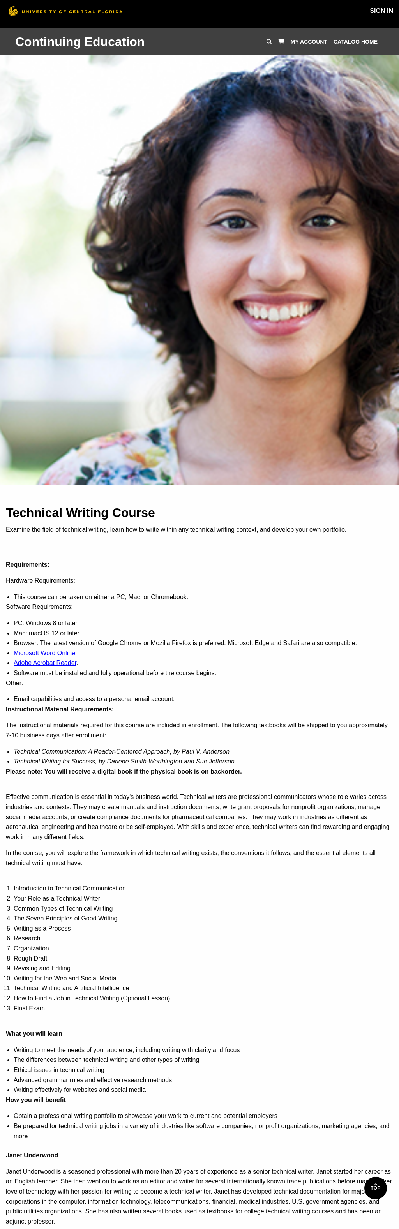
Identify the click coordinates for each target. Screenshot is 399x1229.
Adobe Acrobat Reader (45, 662)
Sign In (381, 10)
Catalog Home (356, 41)
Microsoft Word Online (44, 653)
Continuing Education (80, 42)
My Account (309, 41)
